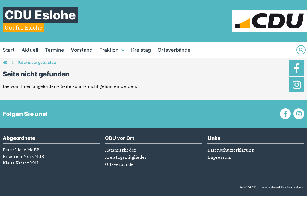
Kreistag (141, 50)
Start (9, 50)
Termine (54, 50)
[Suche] (301, 49)
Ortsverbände (174, 50)
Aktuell (30, 50)
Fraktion (111, 50)
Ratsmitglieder (120, 150)
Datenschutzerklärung (230, 150)
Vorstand (81, 50)
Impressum (219, 157)
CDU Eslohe (40, 14)
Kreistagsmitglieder (125, 157)
